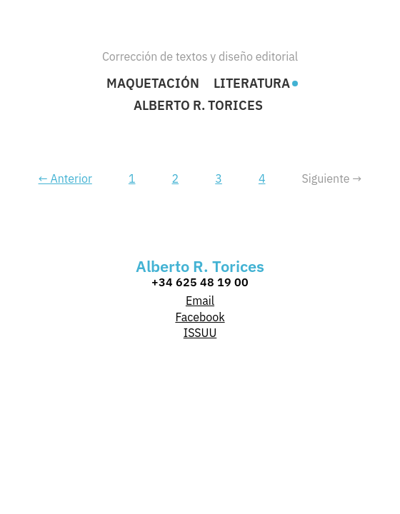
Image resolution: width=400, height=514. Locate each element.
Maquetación (152, 83)
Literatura (252, 83)
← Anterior (65, 178)
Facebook (199, 317)
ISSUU (200, 333)
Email (200, 300)
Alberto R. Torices (198, 106)
